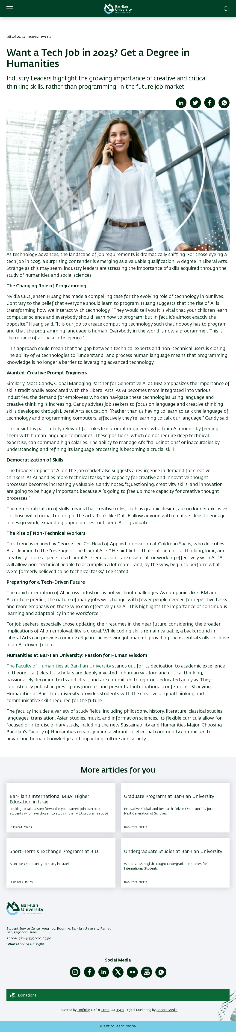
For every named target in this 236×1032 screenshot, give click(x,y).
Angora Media (166, 1010)
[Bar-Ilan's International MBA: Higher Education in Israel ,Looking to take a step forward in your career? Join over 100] (60, 807)
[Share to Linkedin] (181, 107)
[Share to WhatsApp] (224, 107)
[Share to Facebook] (209, 107)
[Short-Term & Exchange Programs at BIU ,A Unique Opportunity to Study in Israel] (60, 863)
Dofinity (83, 1010)
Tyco (120, 1010)
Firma (105, 1010)
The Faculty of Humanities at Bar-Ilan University (58, 666)
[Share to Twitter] (195, 107)
